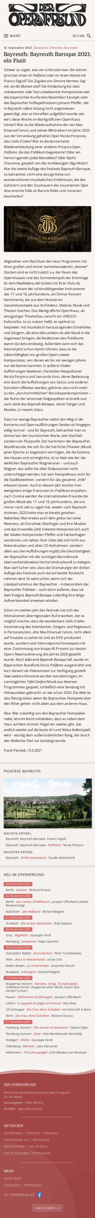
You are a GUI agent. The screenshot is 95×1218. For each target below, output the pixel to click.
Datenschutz (33, 1185)
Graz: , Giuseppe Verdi (28, 935)
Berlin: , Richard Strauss (28, 890)
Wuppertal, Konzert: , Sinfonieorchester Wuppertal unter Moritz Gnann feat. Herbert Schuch (43, 987)
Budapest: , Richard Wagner (33, 972)
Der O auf (19, 1194)
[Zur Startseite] (47, 15)
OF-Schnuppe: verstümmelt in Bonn (48, 1009)
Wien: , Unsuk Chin (34, 959)
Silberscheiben (15, 1146)
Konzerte (41, 47)
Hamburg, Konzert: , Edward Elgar (47, 1027)
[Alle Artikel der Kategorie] (48, 803)
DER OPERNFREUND (20, 1084)
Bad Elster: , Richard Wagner (35, 912)
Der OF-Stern (38, 1146)
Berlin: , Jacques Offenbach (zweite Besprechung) (47, 903)
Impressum (12, 1185)
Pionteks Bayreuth (63, 47)
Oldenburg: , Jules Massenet (32, 1046)
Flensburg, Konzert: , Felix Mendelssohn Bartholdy (44, 1034)
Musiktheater (13, 1133)
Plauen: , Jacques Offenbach (43, 997)
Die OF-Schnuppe (16, 1153)
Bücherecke (41, 1140)
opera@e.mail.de (30, 1109)
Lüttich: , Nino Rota (41, 1003)
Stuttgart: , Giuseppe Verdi (29, 1040)
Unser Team (12, 1178)
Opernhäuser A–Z (16, 1140)
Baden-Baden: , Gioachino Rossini (40, 966)
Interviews (50, 1133)
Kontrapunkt (42, 1153)
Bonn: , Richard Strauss (39, 1016)
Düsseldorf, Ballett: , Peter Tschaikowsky (43, 953)
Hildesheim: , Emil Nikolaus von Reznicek (46, 1052)
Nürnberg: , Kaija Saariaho (32, 941)
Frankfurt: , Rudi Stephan (39, 923)
